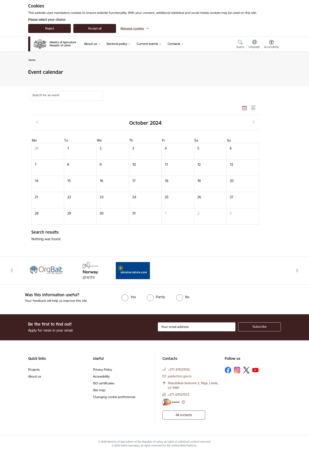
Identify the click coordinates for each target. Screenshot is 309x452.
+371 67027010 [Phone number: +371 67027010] (179, 370)
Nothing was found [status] (143, 235)
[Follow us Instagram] (237, 370)
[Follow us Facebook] (228, 370)
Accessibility (101, 376)
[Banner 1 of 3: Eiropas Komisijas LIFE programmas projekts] (46, 270)
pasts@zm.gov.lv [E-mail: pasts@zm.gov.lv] (179, 376)
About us (34, 376)
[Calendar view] (244, 108)
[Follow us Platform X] (246, 370)
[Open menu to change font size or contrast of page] (271, 45)
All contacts (184, 415)
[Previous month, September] (37, 122)
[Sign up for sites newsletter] (259, 326)
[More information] (183, 402)
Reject (49, 28)
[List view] (253, 108)
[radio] (129, 296)
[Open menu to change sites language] (254, 44)
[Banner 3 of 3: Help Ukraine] (133, 270)
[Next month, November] (253, 122)
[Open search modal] (240, 45)
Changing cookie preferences (114, 397)
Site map (99, 390)
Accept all (95, 28)
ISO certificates (103, 383)
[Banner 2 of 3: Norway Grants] (90, 270)
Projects (34, 370)
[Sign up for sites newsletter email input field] (197, 326)
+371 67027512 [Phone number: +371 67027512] (178, 395)
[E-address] (171, 402)
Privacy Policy (102, 370)
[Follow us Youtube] (255, 369)
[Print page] (270, 70)
